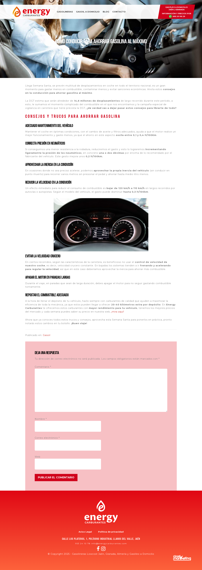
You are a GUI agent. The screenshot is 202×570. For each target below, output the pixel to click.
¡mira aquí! (117, 311)
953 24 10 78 (82, 543)
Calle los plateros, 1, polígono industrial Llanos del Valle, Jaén (101, 539)
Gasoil (46, 335)
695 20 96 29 (179, 16)
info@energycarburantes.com (109, 543)
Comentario (43, 366)
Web (37, 456)
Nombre (41, 419)
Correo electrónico (47, 437)
